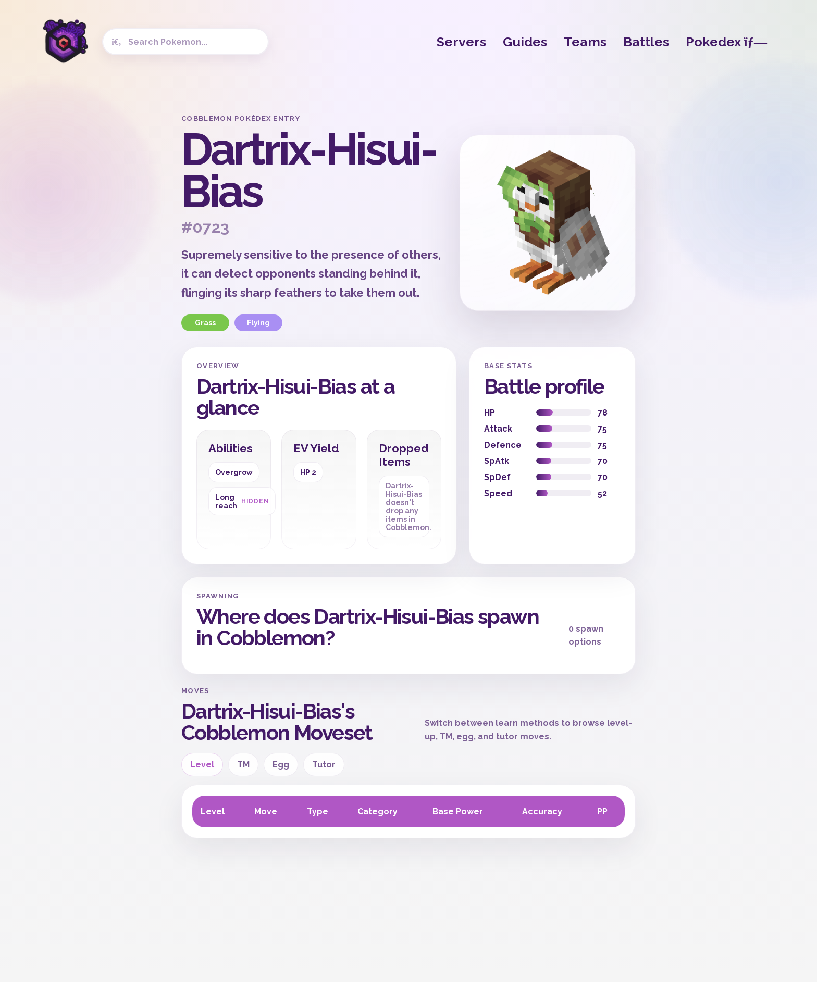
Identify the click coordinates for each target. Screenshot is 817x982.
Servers (461, 41)
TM (243, 765)
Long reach (242, 501)
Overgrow (234, 472)
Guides (525, 41)
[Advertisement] (91, 271)
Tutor (324, 765)
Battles (646, 41)
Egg (281, 765)
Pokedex (726, 41)
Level (202, 765)
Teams (585, 41)
